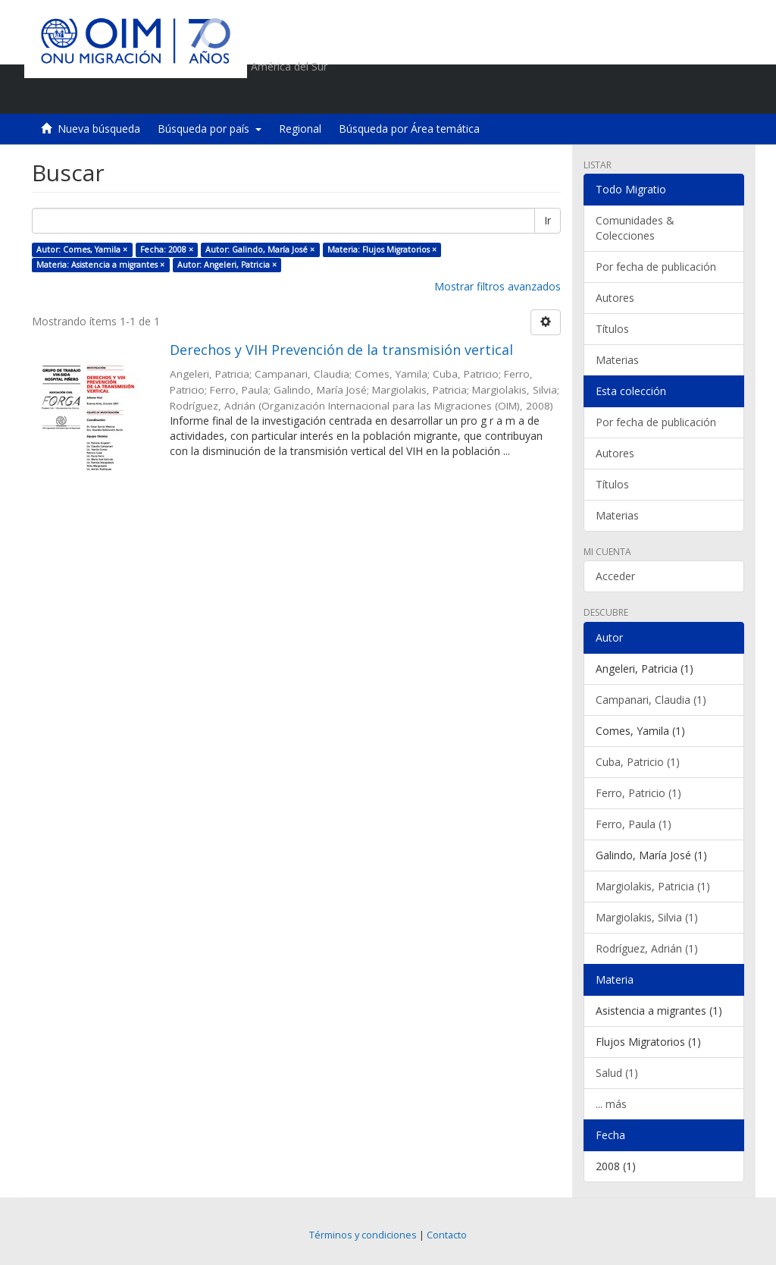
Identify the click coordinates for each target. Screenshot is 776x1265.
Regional (300, 128)
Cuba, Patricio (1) (638, 762)
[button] (646, 95)
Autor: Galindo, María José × (259, 249)
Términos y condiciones (363, 1235)
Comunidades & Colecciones (635, 228)
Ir (547, 220)
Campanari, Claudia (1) (651, 699)
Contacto (447, 1235)
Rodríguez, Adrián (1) (647, 948)
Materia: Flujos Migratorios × (381, 249)
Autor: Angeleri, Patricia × (227, 264)
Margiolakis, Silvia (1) (647, 917)
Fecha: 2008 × (166, 249)
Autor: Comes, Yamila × (81, 249)
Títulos (612, 329)
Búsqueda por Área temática (409, 128)
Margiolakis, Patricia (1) (653, 886)
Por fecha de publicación (656, 266)
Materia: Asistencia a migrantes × (100, 264)
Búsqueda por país (209, 128)
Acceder (615, 576)
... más (611, 1104)
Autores (615, 297)
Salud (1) (617, 1073)
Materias (617, 360)
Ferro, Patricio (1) (638, 793)
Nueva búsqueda (99, 128)
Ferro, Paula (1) (633, 824)
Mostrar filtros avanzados (497, 286)
